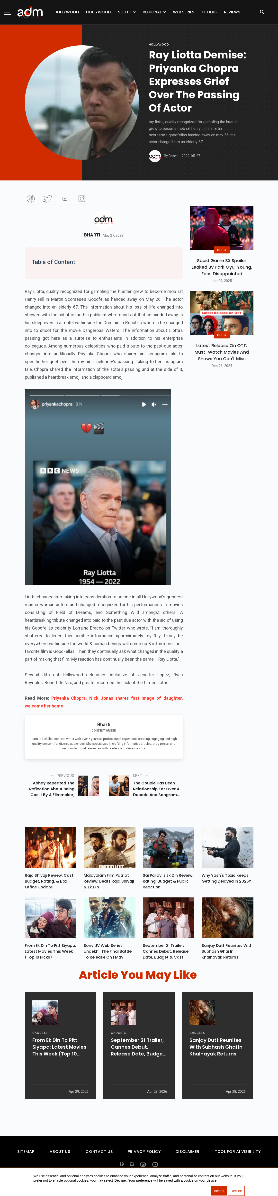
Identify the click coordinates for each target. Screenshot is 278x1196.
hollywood (159, 44)
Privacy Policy (144, 1154)
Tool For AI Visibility (238, 1154)
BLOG (221, 250)
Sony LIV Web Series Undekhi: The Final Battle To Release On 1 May (108, 953)
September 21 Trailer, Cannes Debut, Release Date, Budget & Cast (165, 953)
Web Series (183, 12)
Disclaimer (187, 1154)
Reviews (232, 12)
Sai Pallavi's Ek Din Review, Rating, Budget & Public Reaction (168, 882)
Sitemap (25, 1154)
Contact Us (99, 1154)
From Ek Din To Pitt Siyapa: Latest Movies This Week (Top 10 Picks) (50, 953)
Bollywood (66, 12)
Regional (152, 12)
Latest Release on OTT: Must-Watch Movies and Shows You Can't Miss (222, 352)
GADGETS (40, 1047)
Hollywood (98, 12)
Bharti (92, 235)
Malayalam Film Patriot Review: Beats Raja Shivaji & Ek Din (109, 882)
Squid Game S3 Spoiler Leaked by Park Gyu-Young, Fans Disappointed (222, 267)
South (124, 12)
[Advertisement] (18, 100)
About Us (60, 1154)
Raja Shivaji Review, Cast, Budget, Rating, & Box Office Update (49, 882)
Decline (236, 1191)
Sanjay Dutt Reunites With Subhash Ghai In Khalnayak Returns (227, 953)
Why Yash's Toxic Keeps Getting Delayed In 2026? (226, 879)
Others (209, 12)
